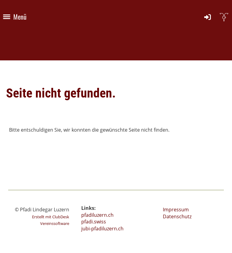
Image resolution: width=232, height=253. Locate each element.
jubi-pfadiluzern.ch (102, 228)
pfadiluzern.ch (97, 215)
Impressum (176, 209)
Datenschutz (177, 216)
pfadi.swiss (93, 221)
